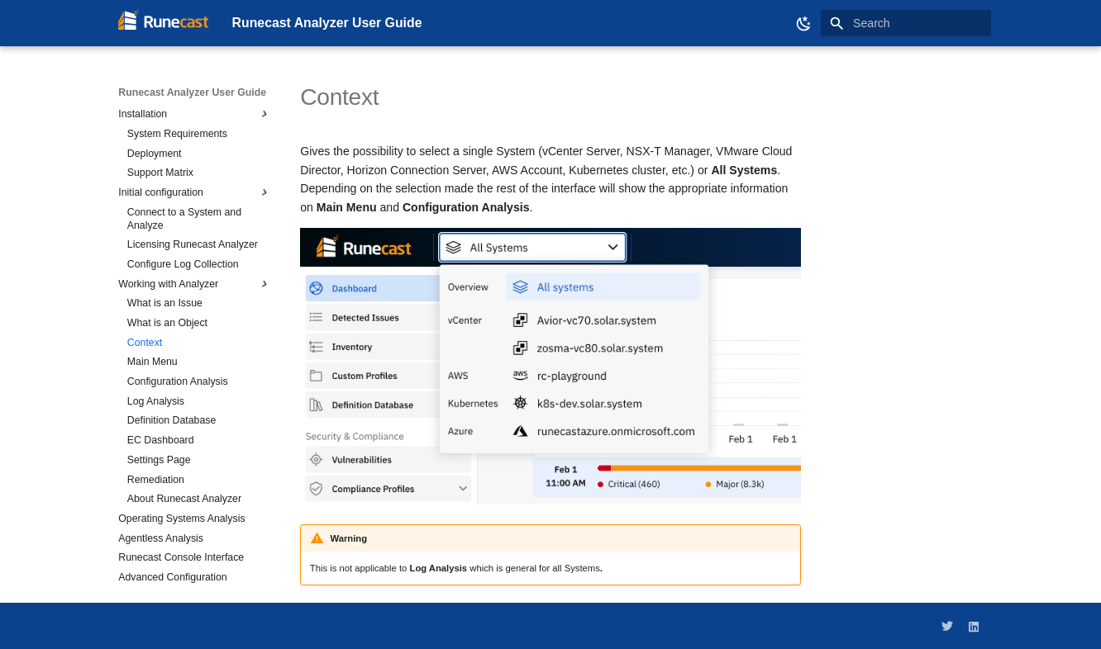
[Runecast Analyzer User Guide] (163, 23)
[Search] (906, 23)
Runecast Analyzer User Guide (192, 92)
